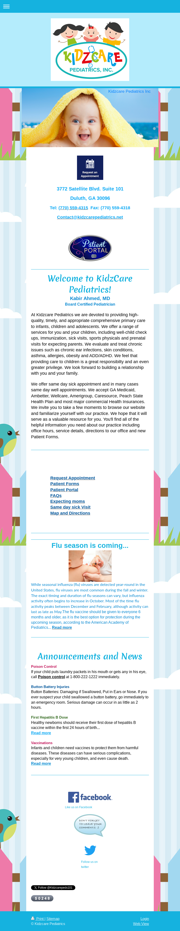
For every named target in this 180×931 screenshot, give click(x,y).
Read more (41, 733)
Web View (141, 924)
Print (38, 919)
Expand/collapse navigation (90, 6)
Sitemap (52, 919)
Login (145, 919)
